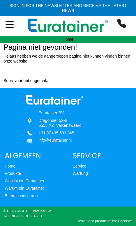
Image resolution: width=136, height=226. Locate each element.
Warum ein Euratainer (24, 188)
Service (79, 166)
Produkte (13, 173)
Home (10, 166)
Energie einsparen (21, 195)
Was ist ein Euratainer (24, 181)
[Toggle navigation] (11, 25)
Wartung (80, 173)
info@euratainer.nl (55, 140)
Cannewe (125, 221)
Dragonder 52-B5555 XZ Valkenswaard (60, 123)
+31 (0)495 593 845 (56, 133)
